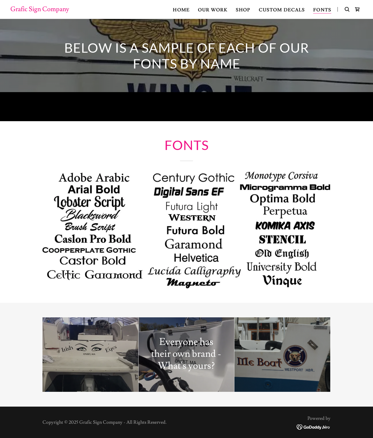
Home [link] (181, 10)
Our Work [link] (212, 10)
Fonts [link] (322, 10)
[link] (39, 10)
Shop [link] (243, 10)
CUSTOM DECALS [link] (282, 10)
